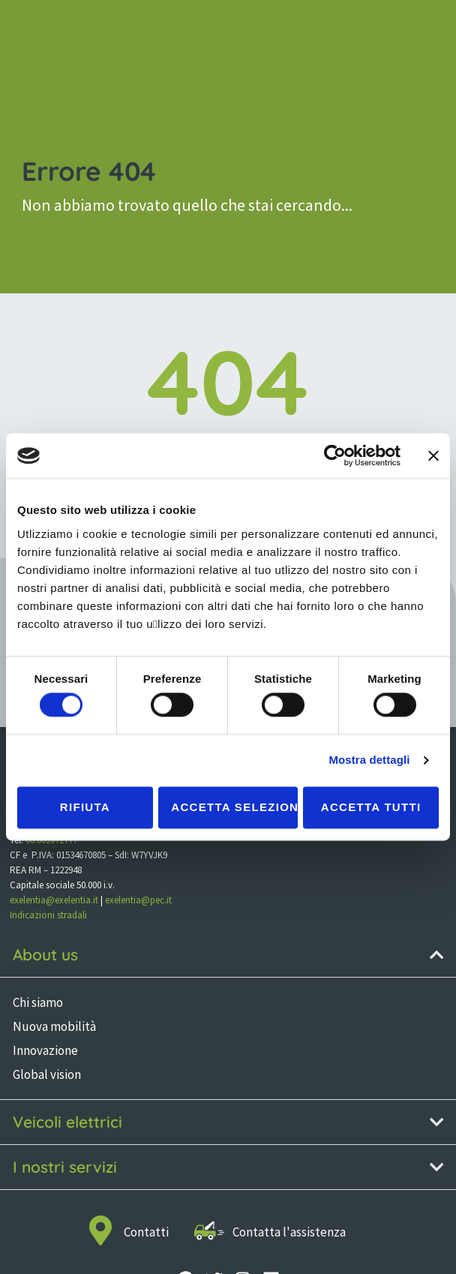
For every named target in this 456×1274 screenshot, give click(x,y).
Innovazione (45, 1050)
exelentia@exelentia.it (54, 900)
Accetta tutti (371, 807)
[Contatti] (101, 1230)
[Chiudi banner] (433, 455)
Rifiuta (85, 807)
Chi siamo (38, 1002)
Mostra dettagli (369, 760)
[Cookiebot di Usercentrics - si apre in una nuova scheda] (334, 455)
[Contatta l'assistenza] (209, 1230)
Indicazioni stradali (48, 915)
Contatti (146, 1232)
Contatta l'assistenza (289, 1232)
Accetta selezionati (234, 807)
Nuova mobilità (54, 1026)
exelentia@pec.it (138, 900)
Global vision (47, 1074)
